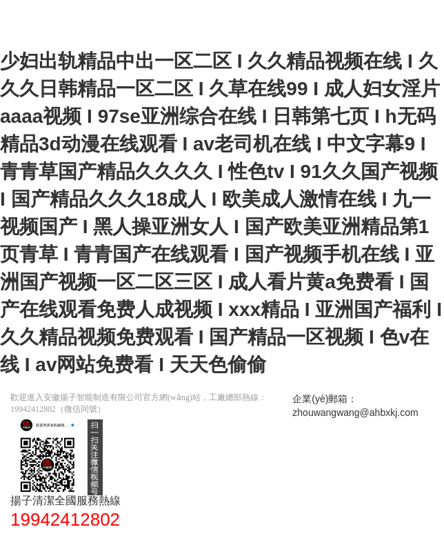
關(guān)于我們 (247, 542)
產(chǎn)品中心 (165, 542)
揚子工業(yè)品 (84, 542)
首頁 (27, 542)
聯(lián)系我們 (326, 542)
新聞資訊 (390, 542)
